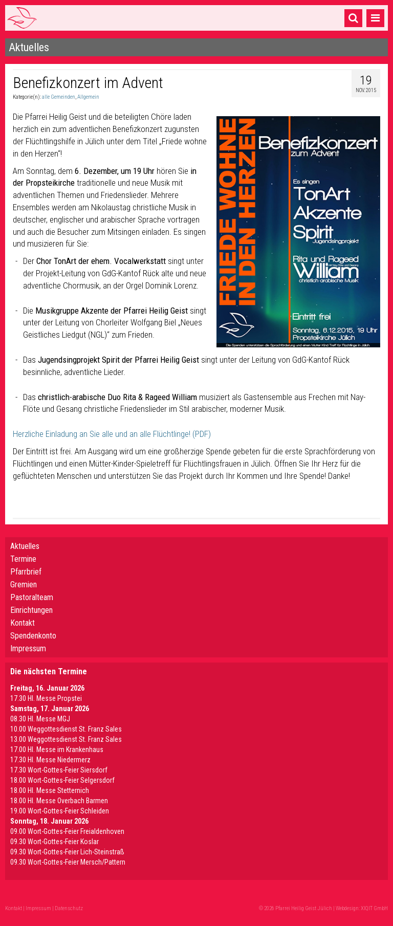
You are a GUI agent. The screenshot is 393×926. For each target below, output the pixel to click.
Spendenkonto (33, 636)
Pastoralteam (31, 597)
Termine (23, 559)
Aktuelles (24, 546)
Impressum (28, 648)
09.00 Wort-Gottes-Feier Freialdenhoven (67, 831)
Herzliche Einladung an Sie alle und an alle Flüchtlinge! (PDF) (112, 434)
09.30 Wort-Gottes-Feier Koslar (54, 841)
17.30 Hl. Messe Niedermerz (50, 760)
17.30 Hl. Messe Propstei (46, 698)
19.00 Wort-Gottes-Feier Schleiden (59, 811)
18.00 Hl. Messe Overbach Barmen (59, 801)
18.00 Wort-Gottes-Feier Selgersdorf (62, 780)
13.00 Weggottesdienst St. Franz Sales (66, 739)
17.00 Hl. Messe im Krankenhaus (56, 749)
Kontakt (22, 623)
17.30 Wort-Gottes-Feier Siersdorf (58, 770)
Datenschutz (69, 908)
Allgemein (88, 97)
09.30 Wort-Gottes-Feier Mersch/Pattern (67, 862)
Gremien (23, 584)
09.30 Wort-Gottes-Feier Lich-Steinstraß (67, 852)
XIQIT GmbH (374, 908)
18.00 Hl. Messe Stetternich (49, 790)
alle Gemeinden (58, 97)
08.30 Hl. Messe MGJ (40, 719)
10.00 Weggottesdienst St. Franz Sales (66, 729)
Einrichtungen (31, 610)
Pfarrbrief (25, 572)
